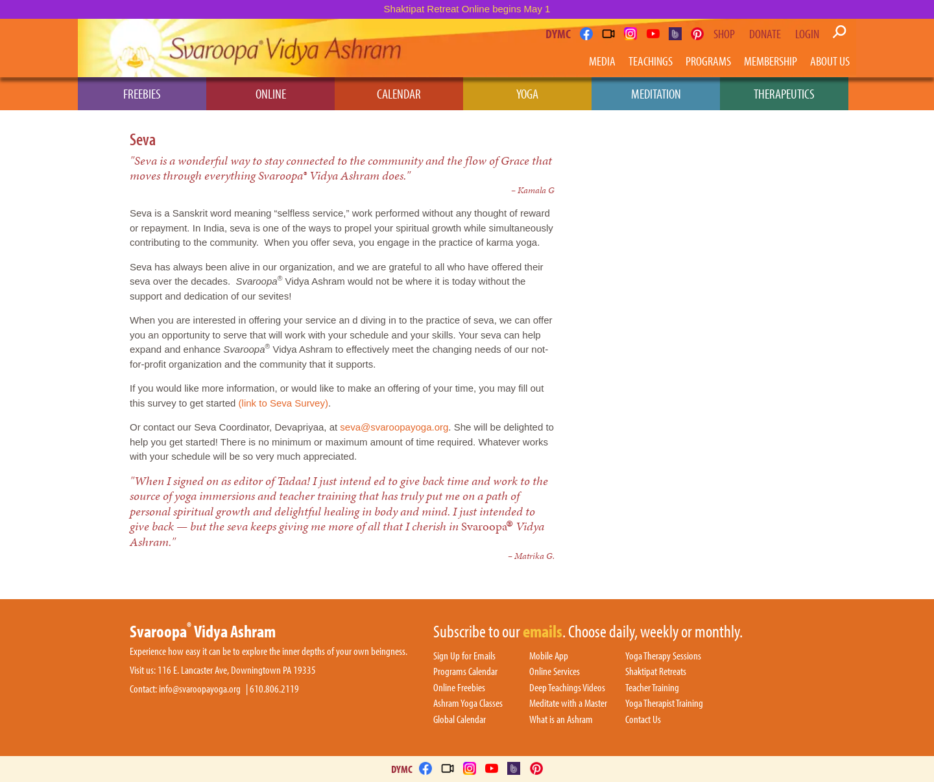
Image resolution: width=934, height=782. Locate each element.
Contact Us (643, 720)
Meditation (656, 93)
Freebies (142, 93)
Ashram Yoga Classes (468, 703)
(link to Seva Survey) (283, 403)
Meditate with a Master (568, 703)
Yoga (527, 93)
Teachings (651, 61)
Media (602, 61)
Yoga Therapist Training (664, 703)
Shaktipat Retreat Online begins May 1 (467, 8)
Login (807, 33)
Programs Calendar (465, 672)
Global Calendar (459, 720)
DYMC (558, 33)
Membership (770, 61)
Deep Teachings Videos (567, 688)
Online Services (554, 672)
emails (542, 632)
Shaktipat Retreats (655, 672)
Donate (765, 33)
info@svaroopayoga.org (200, 688)
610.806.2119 (274, 688)
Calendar (399, 93)
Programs (708, 61)
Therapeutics (784, 93)
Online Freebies (459, 688)
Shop (724, 33)
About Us (830, 61)
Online (271, 93)
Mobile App (548, 656)
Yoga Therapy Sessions (663, 656)
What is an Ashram (561, 720)
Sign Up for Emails (464, 656)
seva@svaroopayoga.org (394, 426)
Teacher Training (652, 688)
